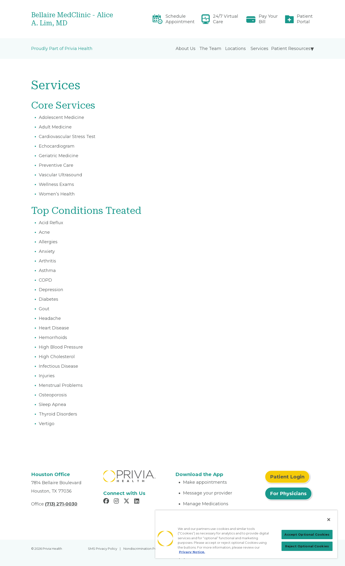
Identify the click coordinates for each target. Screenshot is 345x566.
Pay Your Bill (268, 19)
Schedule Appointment (180, 19)
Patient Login (287, 477)
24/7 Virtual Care (225, 19)
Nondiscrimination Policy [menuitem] (142, 548)
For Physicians (288, 493)
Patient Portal (305, 19)
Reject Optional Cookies (307, 546)
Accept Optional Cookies (306, 534)
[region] (246, 534)
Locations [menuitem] (235, 48)
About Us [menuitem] (186, 48)
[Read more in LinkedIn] (137, 501)
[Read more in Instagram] (117, 501)
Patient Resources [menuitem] (290, 48)
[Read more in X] (127, 501)
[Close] (328, 519)
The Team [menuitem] (210, 48)
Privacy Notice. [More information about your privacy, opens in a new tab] (192, 552)
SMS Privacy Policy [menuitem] (102, 548)
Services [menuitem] (259, 48)
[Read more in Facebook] (106, 501)
